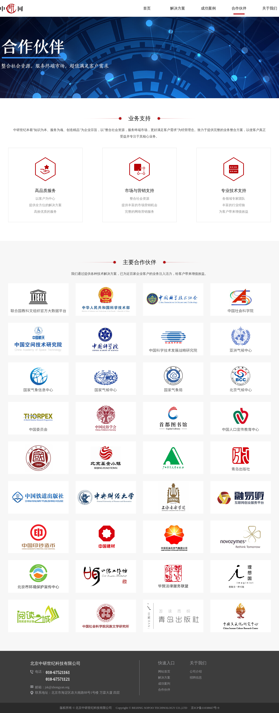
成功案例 (208, 8)
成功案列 (164, 683)
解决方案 (177, 8)
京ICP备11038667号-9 (205, 708)
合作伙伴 (239, 8)
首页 (147, 8)
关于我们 (269, 8)
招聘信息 (196, 677)
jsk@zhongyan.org (57, 687)
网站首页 (164, 671)
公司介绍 (196, 671)
